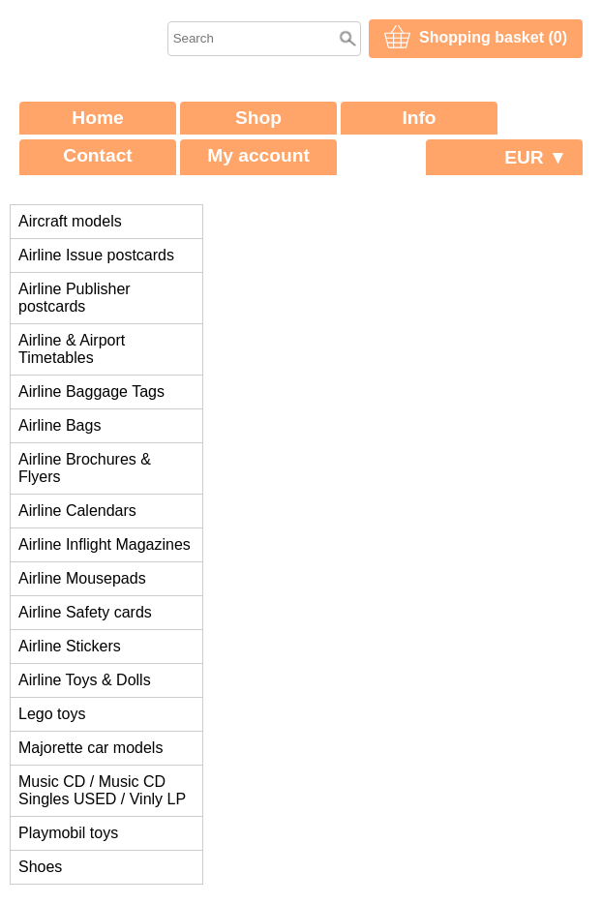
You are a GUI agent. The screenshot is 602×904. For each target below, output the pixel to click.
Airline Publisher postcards (74, 298)
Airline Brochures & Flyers (84, 468)
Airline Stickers (69, 646)
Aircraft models (70, 221)
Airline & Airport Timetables (71, 349)
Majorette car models (90, 747)
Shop (258, 117)
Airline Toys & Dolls (84, 680)
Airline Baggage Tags (91, 391)
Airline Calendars (77, 510)
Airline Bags (59, 425)
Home (97, 117)
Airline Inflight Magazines (104, 544)
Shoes (40, 867)
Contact (97, 155)
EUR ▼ (535, 157)
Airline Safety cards (85, 612)
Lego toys (51, 714)
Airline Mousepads (82, 578)
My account (258, 155)
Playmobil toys (68, 833)
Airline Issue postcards (96, 255)
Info (419, 117)
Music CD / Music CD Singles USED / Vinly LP (102, 790)
